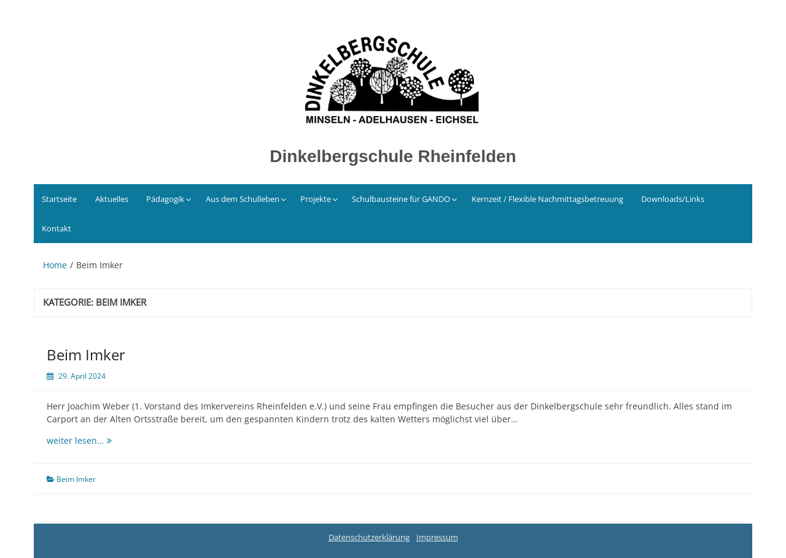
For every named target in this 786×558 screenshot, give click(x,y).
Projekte (315, 198)
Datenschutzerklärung (369, 537)
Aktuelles (111, 198)
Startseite (59, 198)
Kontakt (56, 228)
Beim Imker (86, 354)
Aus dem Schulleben (242, 198)
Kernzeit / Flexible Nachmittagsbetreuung (547, 198)
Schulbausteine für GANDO (401, 198)
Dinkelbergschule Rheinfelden (393, 156)
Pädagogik (165, 198)
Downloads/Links (672, 198)
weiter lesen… (86, 440)
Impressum (437, 537)
